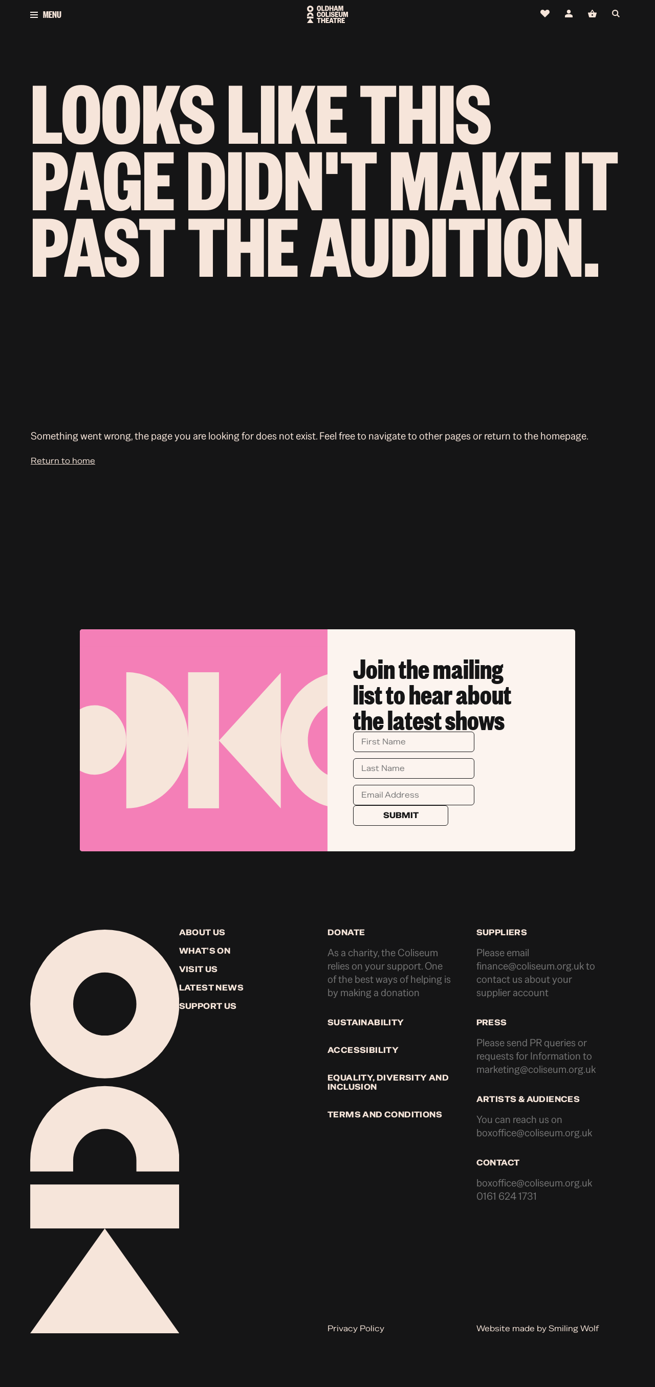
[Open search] (618, 14)
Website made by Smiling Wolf (537, 1329)
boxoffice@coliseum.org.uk (534, 1133)
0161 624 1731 (506, 1196)
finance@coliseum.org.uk (530, 966)
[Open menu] (129, 14)
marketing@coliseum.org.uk (536, 1069)
